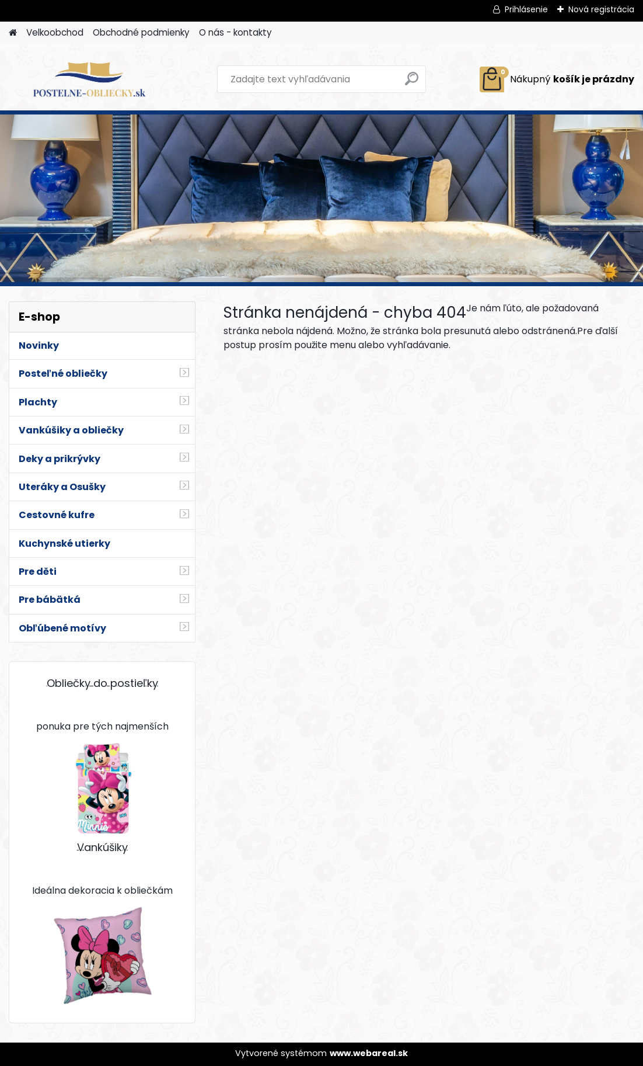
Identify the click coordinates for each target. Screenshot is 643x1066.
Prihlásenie (526, 9)
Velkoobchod (54, 32)
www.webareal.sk (369, 1053)
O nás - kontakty (235, 32)
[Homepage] (13, 33)
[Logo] (89, 79)
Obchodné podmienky (141, 32)
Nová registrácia (601, 9)
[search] (411, 83)
